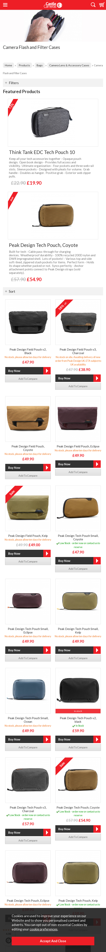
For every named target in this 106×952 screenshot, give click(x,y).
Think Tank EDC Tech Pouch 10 (42, 152)
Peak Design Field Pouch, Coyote (27, 448)
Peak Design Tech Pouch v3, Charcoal (28, 809)
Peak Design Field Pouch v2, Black (28, 351)
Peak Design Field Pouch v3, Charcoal (78, 351)
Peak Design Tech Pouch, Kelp (78, 900)
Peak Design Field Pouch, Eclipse (78, 446)
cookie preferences (43, 929)
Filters (14, 83)
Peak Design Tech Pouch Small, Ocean (28, 719)
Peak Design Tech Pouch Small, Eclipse (28, 630)
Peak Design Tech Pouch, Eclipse (28, 900)
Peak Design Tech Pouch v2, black (78, 719)
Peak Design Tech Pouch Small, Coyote (78, 537)
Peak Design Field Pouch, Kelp (28, 535)
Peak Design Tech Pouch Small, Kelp (78, 630)
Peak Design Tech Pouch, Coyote (43, 245)
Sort (12, 291)
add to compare (28, 378)
